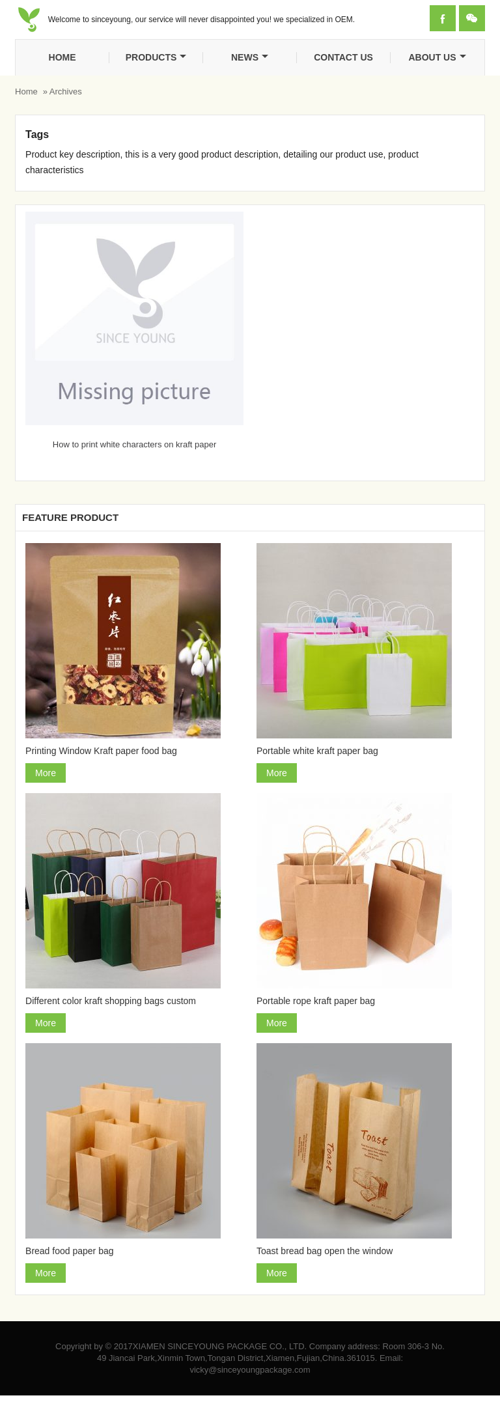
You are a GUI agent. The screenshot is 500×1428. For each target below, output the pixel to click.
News (249, 57)
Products (156, 57)
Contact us (343, 57)
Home (62, 57)
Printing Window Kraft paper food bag (101, 751)
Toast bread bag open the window (325, 1251)
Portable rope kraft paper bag (316, 1001)
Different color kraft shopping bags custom (110, 1001)
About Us (436, 57)
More (45, 773)
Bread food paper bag (69, 1251)
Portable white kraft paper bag (317, 751)
